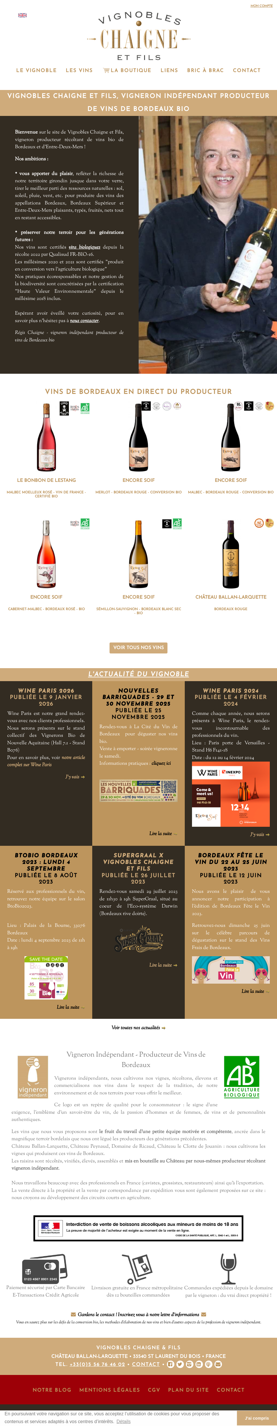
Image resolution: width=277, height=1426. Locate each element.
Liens (169, 70)
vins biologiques (84, 247)
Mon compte (261, 6)
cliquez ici (161, 763)
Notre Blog (52, 1390)
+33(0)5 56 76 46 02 (97, 1364)
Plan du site (188, 1390)
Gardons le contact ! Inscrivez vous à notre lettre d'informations (138, 1319)
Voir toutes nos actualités (139, 1028)
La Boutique (126, 70)
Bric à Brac (205, 70)
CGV (154, 1390)
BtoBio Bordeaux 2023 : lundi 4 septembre (46, 862)
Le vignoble (36, 70)
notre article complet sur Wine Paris (46, 761)
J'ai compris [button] (257, 1418)
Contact (247, 70)
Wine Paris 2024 (231, 691)
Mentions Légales (109, 1390)
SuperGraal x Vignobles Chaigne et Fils (138, 862)
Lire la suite (163, 834)
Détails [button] (123, 1421)
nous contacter (84, 320)
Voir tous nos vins (138, 648)
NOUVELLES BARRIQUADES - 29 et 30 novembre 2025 (138, 698)
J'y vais (75, 777)
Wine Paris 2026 (46, 691)
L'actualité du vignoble (138, 674)
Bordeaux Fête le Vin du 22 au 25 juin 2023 (231, 862)
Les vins (79, 70)
